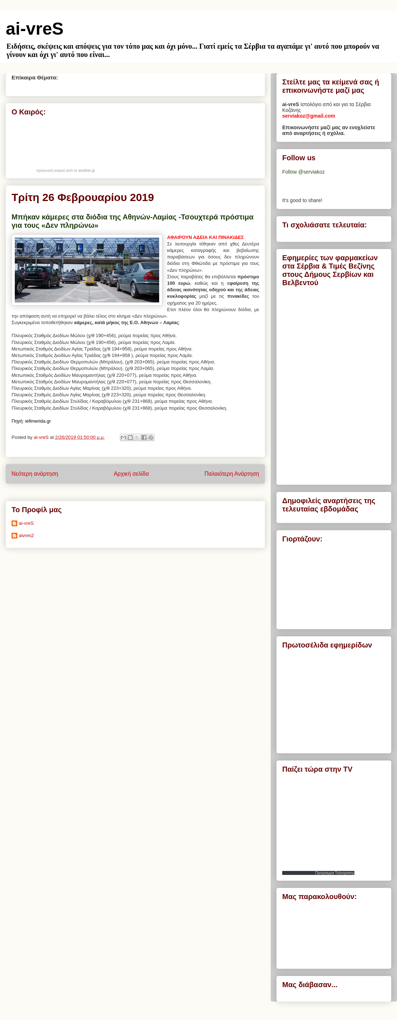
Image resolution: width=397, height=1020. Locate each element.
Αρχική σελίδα (131, 474)
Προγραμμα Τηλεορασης (334, 873)
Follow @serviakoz (303, 172)
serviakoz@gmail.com (308, 116)
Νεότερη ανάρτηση (35, 474)
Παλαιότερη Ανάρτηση (231, 474)
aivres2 (26, 535)
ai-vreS (35, 28)
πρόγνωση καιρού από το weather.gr (65, 171)
